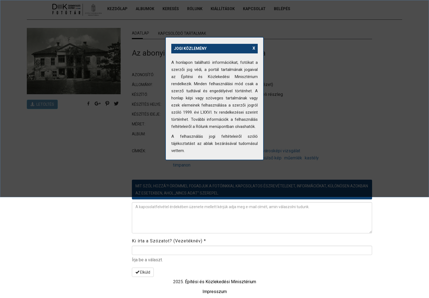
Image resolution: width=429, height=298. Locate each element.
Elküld (142, 272)
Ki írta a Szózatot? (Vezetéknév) (169, 240)
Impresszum (214, 291)
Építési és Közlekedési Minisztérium (220, 281)
